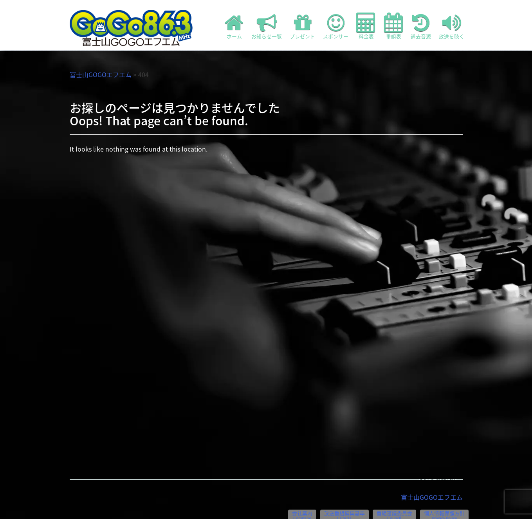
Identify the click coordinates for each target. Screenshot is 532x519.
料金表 (366, 26)
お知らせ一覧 (266, 26)
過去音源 (421, 26)
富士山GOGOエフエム (101, 74)
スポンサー (335, 26)
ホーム (234, 26)
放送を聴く (451, 26)
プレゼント (302, 26)
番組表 (393, 26)
